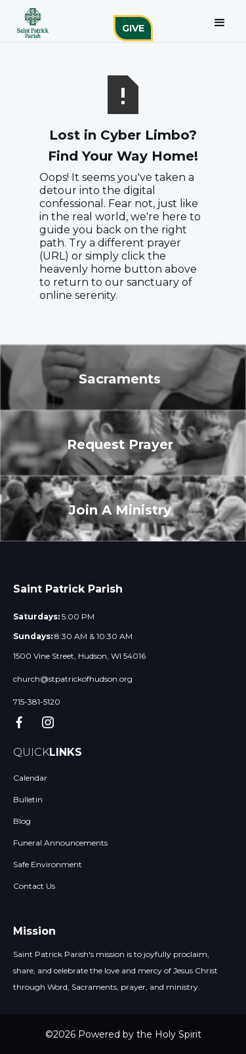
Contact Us (34, 886)
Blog (22, 821)
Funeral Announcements (60, 843)
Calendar (30, 778)
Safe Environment (47, 864)
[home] (29, 23)
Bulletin (28, 799)
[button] (219, 23)
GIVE (133, 28)
